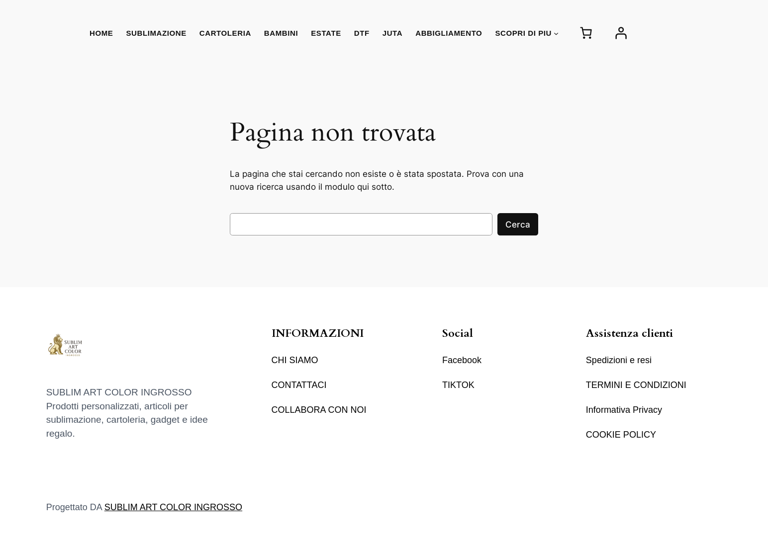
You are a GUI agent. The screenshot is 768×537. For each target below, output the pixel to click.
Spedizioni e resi (619, 360)
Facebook (461, 360)
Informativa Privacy (624, 410)
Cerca (517, 225)
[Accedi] (621, 33)
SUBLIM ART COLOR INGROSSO (173, 507)
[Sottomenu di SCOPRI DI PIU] (556, 32)
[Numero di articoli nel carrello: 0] (586, 33)
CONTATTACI (299, 385)
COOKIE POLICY (621, 435)
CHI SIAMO (295, 360)
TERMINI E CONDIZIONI (636, 385)
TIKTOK (458, 385)
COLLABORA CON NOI (319, 410)
